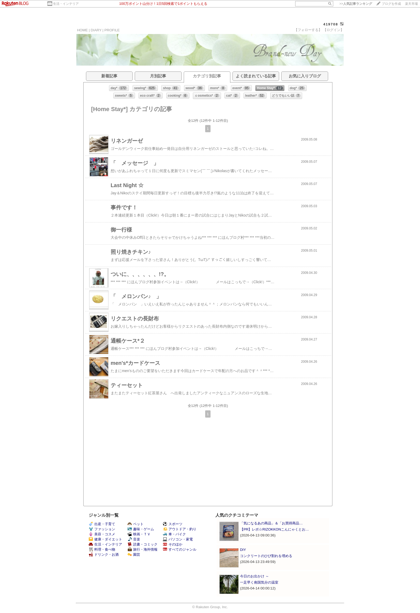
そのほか (172, 544)
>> (355, 4)
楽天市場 (411, 4)
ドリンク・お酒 (104, 555)
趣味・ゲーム (141, 529)
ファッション (102, 529)
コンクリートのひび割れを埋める (266, 556)
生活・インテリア (66, 4)
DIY (244, 550)
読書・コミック (143, 544)
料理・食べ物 (102, 549)
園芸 (134, 555)
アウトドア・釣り (179, 529)
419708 (330, 24)
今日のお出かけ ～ (254, 576)
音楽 (134, 539)
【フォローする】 (308, 30)
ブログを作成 (391, 4)
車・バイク (174, 534)
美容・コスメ (102, 534)
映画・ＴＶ (139, 534)
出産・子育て (102, 524)
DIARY (96, 30)
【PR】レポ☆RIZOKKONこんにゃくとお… (274, 529)
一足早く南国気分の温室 (259, 582)
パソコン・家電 (178, 539)
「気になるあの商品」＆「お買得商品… (271, 523)
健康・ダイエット (105, 539)
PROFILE (112, 30)
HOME (82, 30)
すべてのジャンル (179, 549)
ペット (136, 524)
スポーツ (172, 524)
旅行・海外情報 (143, 549)
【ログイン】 (333, 30)
